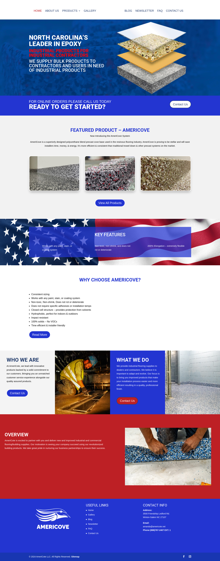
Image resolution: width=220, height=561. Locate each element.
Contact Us (174, 11)
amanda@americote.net (154, 526)
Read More (39, 334)
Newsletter (144, 11)
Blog (128, 11)
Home (38, 11)
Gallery (90, 11)
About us (52, 11)
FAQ (160, 11)
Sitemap (75, 556)
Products (69, 11)
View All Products (109, 203)
